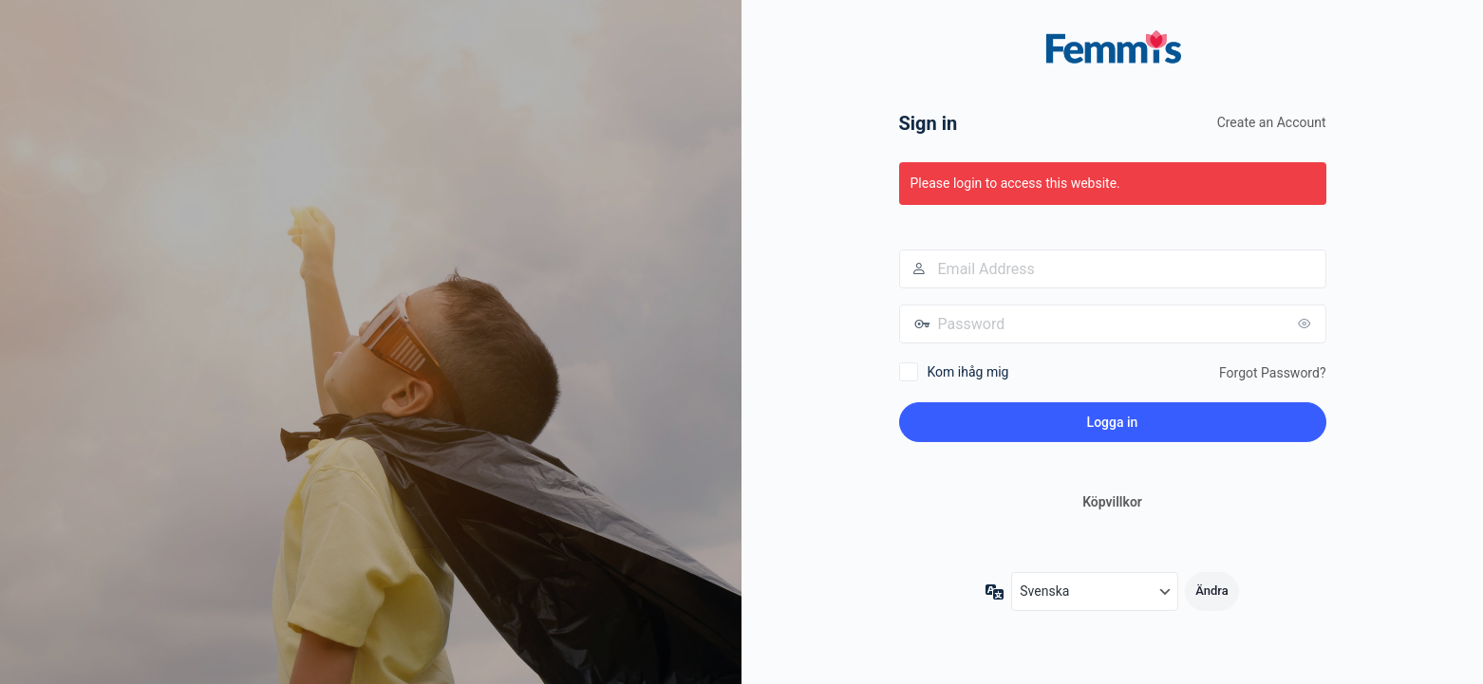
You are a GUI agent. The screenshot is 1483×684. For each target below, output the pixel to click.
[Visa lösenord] (1307, 323)
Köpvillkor (1112, 501)
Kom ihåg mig (968, 371)
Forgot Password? (1272, 372)
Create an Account (1271, 122)
